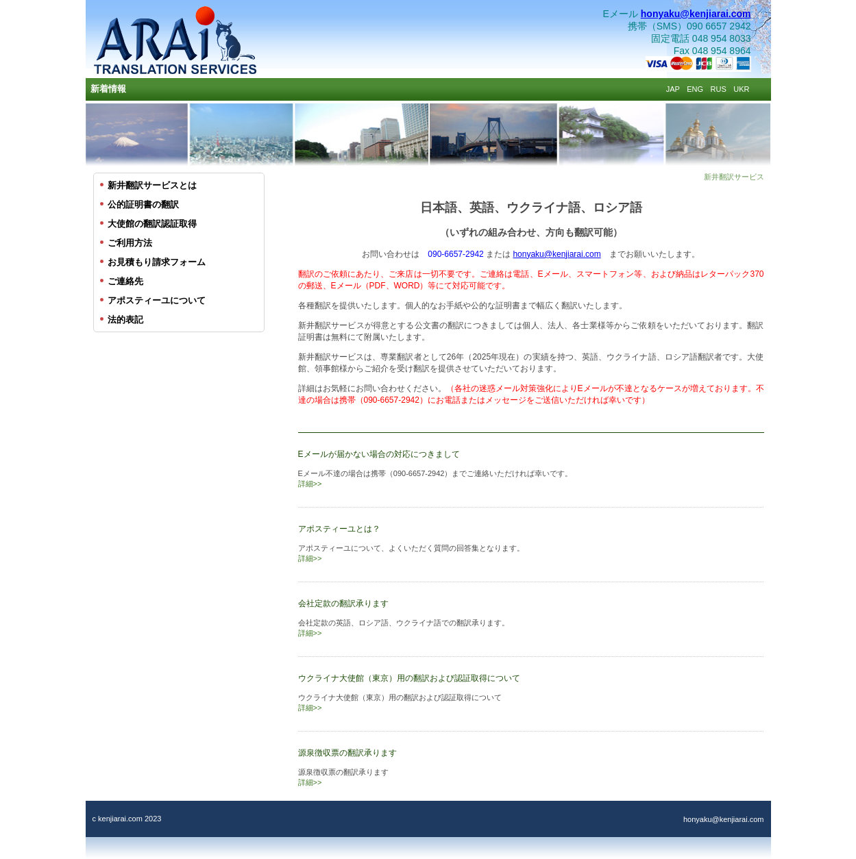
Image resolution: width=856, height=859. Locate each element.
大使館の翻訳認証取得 (152, 224)
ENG (695, 89)
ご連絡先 (125, 281)
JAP (673, 89)
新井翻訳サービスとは (152, 185)
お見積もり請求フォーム (157, 262)
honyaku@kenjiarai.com (696, 13)
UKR (741, 89)
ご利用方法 (130, 243)
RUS (718, 89)
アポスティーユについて (157, 300)
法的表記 (125, 319)
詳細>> (310, 484)
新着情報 (108, 89)
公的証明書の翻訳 (143, 204)
